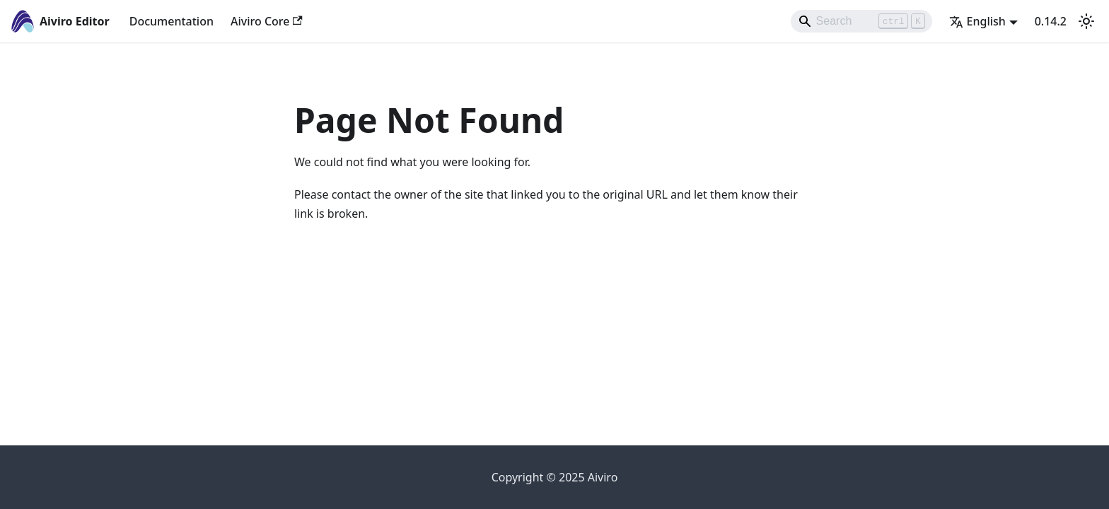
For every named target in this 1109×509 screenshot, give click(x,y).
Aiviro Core (267, 21)
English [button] (977, 21)
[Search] (861, 21)
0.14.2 (1051, 21)
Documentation (171, 21)
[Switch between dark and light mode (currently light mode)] (1086, 21)
